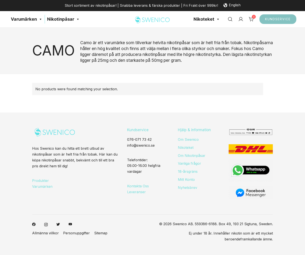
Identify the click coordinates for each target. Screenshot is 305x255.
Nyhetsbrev (187, 187)
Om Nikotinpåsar (191, 155)
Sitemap (100, 233)
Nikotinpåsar (63, 19)
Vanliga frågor (189, 163)
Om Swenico (188, 139)
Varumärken (27, 19)
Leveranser (136, 192)
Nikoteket (206, 19)
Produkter (40, 180)
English (232, 5)
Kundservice (278, 19)
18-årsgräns (188, 171)
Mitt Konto (186, 179)
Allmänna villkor (45, 233)
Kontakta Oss (138, 186)
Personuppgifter (76, 233)
